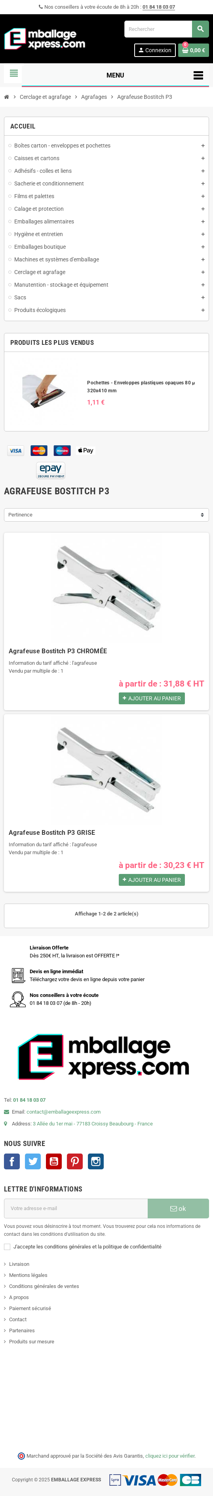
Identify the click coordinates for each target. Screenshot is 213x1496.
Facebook (12, 1161)
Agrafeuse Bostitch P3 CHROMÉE (58, 651)
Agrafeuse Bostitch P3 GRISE (52, 832)
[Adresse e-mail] (76, 1208)
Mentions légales (28, 1275)
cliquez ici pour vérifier (169, 1456)
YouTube (54, 1161)
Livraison (19, 1264)
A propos (19, 1297)
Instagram (96, 1161)
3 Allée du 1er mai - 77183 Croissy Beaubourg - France (93, 1124)
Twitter (33, 1161)
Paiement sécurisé (30, 1308)
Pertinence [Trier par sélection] (20, 515)
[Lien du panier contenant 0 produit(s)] (193, 50)
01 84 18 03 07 (159, 7)
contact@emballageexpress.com (64, 1112)
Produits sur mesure (31, 1342)
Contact (18, 1319)
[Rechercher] (166, 29)
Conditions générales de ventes (44, 1286)
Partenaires (22, 1330)
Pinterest (75, 1161)
